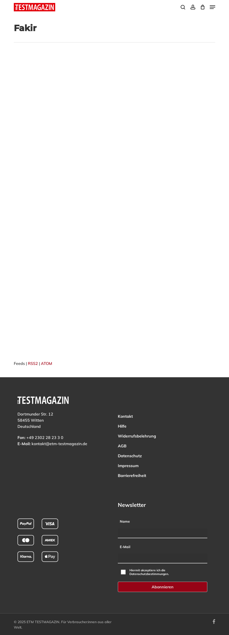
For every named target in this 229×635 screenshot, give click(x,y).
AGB (122, 445)
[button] (212, 7)
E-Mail (125, 547)
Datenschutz (130, 455)
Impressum (128, 465)
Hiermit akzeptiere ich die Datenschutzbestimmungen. (149, 572)
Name (125, 521)
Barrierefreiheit (132, 475)
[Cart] (202, 7)
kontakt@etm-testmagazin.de (59, 443)
